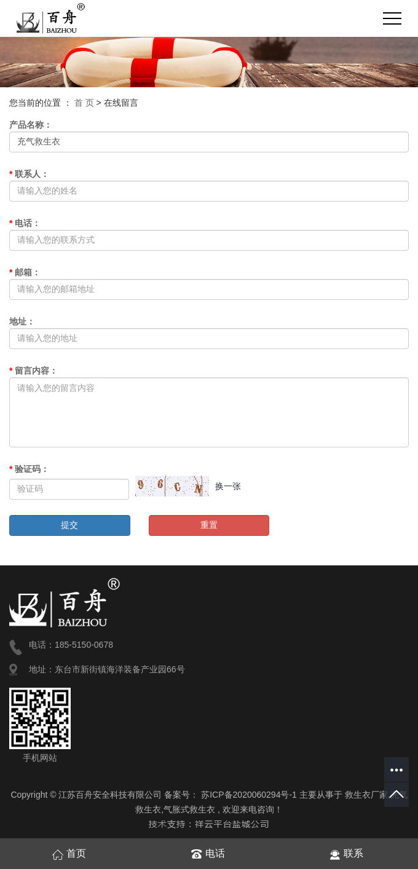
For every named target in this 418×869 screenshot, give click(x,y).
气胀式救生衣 (189, 809)
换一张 (228, 486)
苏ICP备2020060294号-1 (249, 795)
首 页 (84, 103)
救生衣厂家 (366, 795)
